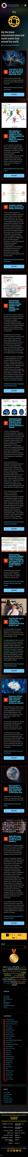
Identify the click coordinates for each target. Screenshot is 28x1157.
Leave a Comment (7, 90)
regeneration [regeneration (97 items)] (13, 981)
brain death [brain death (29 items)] (12, 971)
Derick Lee (8, 1052)
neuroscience (19, 88)
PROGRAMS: (17, 1138)
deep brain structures (10, 482)
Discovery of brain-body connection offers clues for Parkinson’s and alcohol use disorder (16, 700)
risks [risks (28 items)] (21, 981)
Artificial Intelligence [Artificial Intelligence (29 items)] (22, 967)
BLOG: (16, 1131)
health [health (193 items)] (23, 973)
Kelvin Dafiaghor (10, 1036)
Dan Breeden (9, 1028)
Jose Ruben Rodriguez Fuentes (14, 1040)
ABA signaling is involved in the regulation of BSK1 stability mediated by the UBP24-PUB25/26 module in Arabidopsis (16, 136)
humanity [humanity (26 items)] (12, 975)
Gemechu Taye (10, 1034)
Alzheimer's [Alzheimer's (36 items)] (10, 967)
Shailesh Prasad (10, 1030)
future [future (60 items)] (13, 973)
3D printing (6, 996)
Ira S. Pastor (9, 1077)
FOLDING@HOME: (4, 1138)
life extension (6, 584)
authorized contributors (13, 45)
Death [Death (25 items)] (25, 971)
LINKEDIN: (5, 1127)
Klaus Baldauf (9, 1046)
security (16, 584)
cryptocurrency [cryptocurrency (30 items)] (19, 971)
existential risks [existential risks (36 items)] (6, 973)
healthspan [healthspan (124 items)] (7, 975)
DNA (5, 1001)
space (16, 804)
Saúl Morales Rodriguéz (12, 1022)
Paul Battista (9, 1032)
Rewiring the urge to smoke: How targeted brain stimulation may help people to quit (16, 622)
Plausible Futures (8, 1100)
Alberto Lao (9, 1054)
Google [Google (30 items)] (20, 973)
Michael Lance (9, 1071)
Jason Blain (9, 1073)
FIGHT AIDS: (6, 1135)
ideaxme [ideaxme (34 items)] (15, 975)
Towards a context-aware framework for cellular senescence (16, 207)
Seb (7, 1069)
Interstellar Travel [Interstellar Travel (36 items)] (7, 977)
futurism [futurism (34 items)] (17, 973)
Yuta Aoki (8, 1050)
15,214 (19, 935)
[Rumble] (20, 1150)
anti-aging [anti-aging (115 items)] (15, 967)
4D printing (6, 997)
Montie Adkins (9, 1075)
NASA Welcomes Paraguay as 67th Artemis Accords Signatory (15, 839)
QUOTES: (16, 1143)
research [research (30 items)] (18, 981)
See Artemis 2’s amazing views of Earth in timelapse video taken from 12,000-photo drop (15, 789)
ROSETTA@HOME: (8, 1140)
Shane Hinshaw (10, 1056)
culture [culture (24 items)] (23, 971)
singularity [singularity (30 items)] (23, 981)
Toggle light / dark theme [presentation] (26, 5)
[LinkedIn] (14, 1150)
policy (16, 916)
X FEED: (5, 1131)
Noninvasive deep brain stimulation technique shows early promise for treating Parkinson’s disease (16, 423)
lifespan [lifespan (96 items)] (5, 979)
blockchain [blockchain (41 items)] (8, 971)
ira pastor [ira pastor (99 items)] (13, 977)
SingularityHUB (7, 1102)
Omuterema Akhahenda (12, 1044)
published (16, 345)
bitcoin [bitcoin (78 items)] (4, 971)
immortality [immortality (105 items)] (21, 975)
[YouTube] (17, 1150)
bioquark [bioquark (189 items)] (11, 969)
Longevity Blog (7, 1094)
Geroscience (7, 1092)
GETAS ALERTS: (18, 1127)
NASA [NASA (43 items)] (14, 979)
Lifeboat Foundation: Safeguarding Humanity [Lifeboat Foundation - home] (10, 5)
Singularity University (9, 1005)
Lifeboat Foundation (10, 1148)
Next (13, 937)
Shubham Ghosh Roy (12, 88)
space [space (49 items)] (5, 983)
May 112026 (6, 72)
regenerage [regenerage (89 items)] (6, 981)
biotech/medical (20, 260)
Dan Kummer (9, 1042)
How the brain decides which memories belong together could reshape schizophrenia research (15, 305)
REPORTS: (17, 1135)
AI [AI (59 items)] (7, 967)
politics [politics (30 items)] (21, 979)
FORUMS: (10, 1143)
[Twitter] (11, 1150)
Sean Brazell (9, 1060)
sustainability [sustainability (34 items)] (8, 983)
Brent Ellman (9, 1067)
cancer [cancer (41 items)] (15, 971)
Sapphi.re (25, 1148)
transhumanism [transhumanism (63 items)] (21, 983)
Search (25, 947)
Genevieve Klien (11, 804)
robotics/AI (11, 584)
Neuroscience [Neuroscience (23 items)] (17, 979)
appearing (13, 444)
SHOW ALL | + (6, 1081)
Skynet (5, 1007)
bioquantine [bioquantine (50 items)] (4, 969)
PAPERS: (16, 1140)
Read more (14, 94)
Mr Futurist (6, 1096)
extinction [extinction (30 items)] (10, 973)
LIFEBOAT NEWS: (18, 1124)
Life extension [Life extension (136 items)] (20, 977)
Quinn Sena (9, 1026)
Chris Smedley (9, 1079)
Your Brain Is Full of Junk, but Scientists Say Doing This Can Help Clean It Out (16, 72)
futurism (19, 169)
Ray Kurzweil (7, 1002)
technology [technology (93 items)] (14, 983)
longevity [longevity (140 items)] (10, 979)
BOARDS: (16, 1133)
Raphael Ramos (10, 1058)
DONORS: (9, 1133)
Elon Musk (6, 1004)
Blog (14, 12)
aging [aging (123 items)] (4, 967)
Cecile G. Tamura (10, 1048)
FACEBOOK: (4, 1124)
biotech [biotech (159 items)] (16, 969)
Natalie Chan (9, 1062)
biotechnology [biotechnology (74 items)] (22, 969)
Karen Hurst (9, 1038)
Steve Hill (8, 1064)
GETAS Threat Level (14, 1118)
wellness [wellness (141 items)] (14, 985)
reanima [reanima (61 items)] (24, 979)
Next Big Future (8, 1098)
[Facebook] (8, 1150)
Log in (4, 45)
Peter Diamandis (8, 999)
